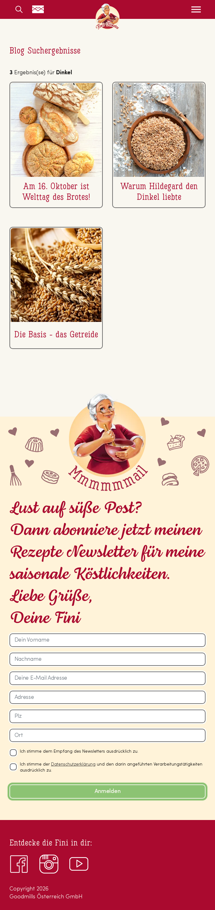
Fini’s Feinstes (107, 16)
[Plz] (107, 716)
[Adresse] (107, 697)
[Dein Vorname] (107, 640)
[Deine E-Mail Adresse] (107, 678)
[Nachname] (107, 659)
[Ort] (107, 735)
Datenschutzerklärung (73, 764)
